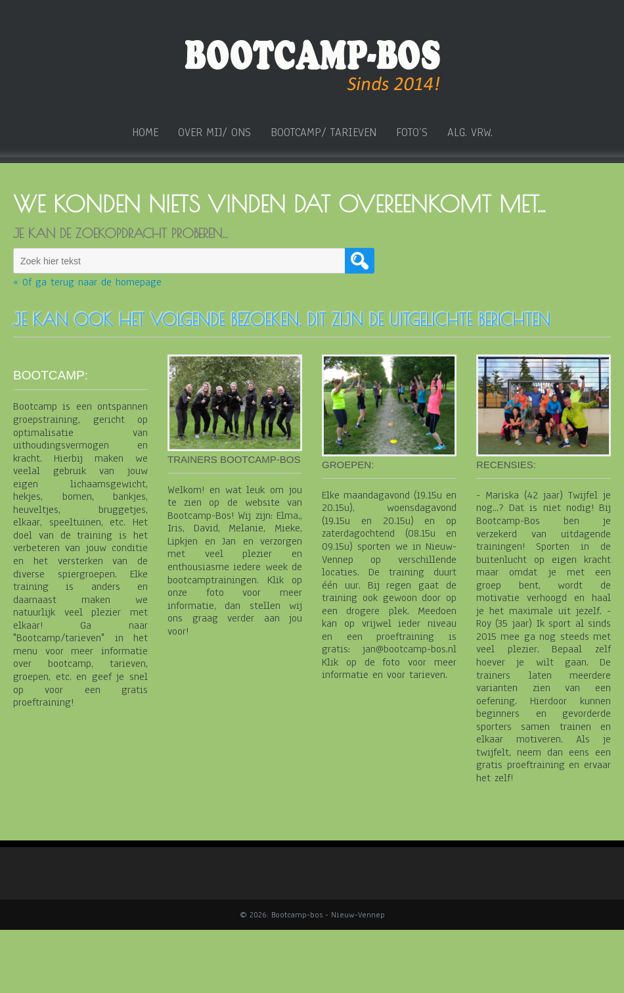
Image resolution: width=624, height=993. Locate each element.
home (145, 133)
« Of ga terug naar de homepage (87, 283)
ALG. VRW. (470, 133)
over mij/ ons (214, 133)
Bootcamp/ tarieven (323, 133)
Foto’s (412, 133)
